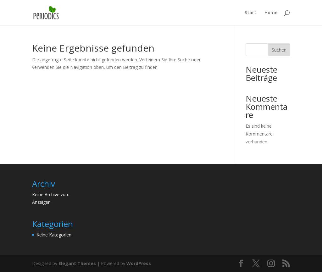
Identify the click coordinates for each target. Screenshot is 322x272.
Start (250, 12)
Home (270, 12)
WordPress (138, 263)
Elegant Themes (77, 263)
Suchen (279, 50)
